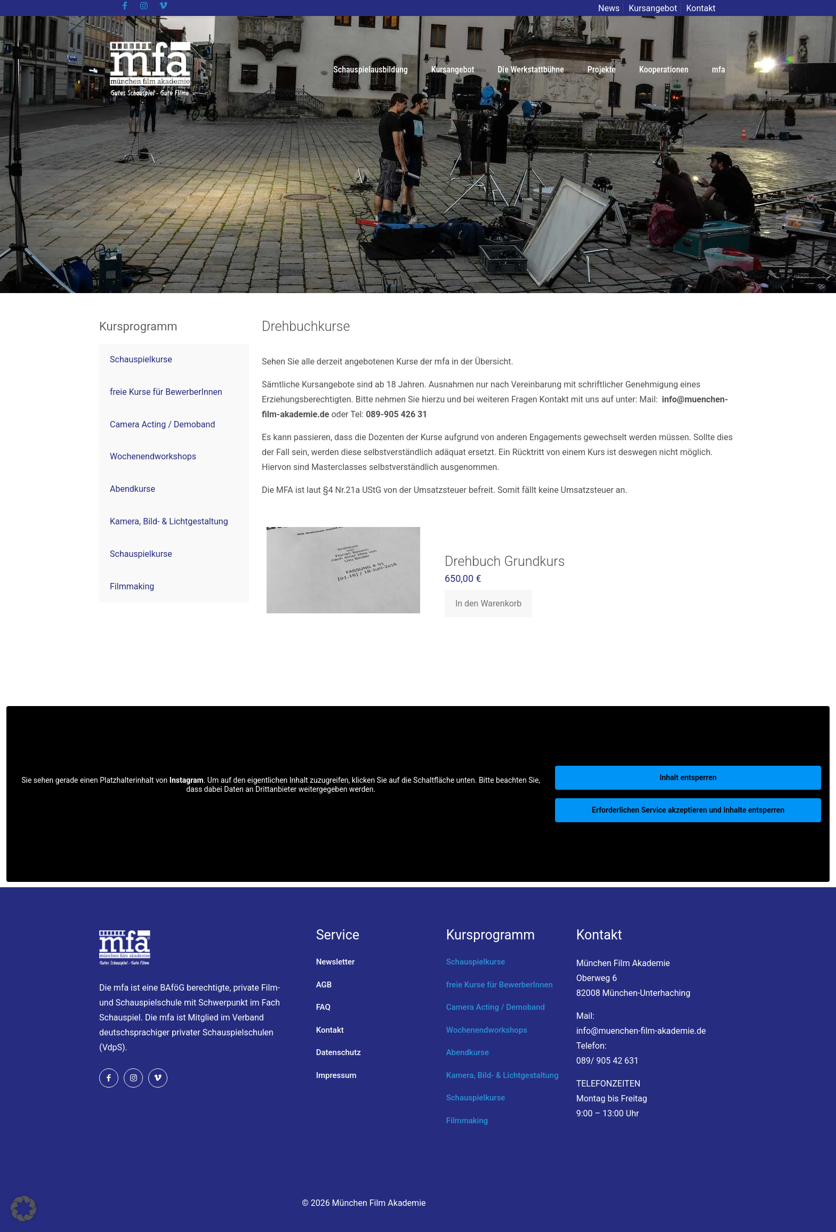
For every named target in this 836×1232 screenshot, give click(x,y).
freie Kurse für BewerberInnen (499, 985)
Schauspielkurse (475, 962)
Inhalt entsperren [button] (688, 777)
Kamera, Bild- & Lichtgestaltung (502, 1075)
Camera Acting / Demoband (495, 1007)
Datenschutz (338, 1052)
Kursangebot (653, 8)
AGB (324, 985)
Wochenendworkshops (486, 1030)
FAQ (323, 1007)
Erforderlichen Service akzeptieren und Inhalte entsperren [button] (688, 810)
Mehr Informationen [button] (281, 807)
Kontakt (701, 8)
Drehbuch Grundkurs (505, 561)
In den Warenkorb (488, 603)
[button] (23, 1208)
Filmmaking (467, 1120)
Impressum (336, 1075)
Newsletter (335, 962)
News (609, 8)
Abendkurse (467, 1052)
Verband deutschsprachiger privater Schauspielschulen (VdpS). (186, 1032)
